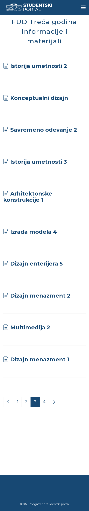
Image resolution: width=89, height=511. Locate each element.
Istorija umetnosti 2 (38, 66)
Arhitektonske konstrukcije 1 (27, 196)
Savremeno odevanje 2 (43, 129)
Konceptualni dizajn (39, 98)
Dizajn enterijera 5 (36, 263)
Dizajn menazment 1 (39, 359)
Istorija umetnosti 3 (38, 161)
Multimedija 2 (30, 327)
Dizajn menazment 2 (40, 295)
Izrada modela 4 (33, 231)
